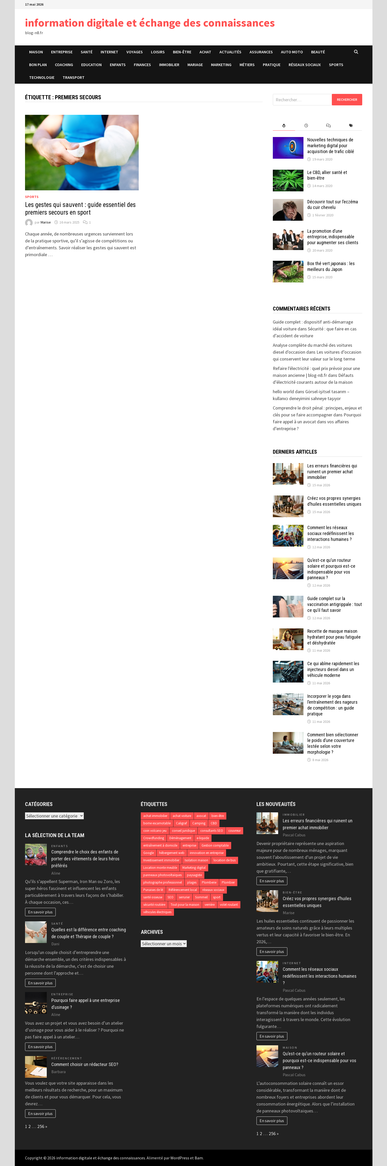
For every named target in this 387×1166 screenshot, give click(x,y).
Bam (199, 1157)
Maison (36, 51)
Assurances (261, 51)
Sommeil (201, 897)
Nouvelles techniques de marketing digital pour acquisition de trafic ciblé (330, 145)
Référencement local (183, 890)
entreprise (189, 845)
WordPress (179, 1157)
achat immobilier (155, 816)
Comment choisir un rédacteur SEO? (84, 1064)
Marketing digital (194, 867)
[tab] (284, 126)
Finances (142, 64)
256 (40, 1126)
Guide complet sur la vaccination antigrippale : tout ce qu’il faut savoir (334, 604)
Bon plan (38, 64)
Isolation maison (196, 860)
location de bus (225, 860)
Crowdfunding (153, 838)
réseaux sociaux (213, 890)
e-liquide (203, 838)
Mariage (195, 64)
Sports (336, 64)
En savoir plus (40, 911)
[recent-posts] (306, 126)
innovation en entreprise (207, 853)
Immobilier (169, 64)
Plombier (228, 882)
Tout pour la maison (185, 904)
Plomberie (209, 882)
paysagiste (194, 875)
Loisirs (158, 51)
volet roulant (229, 904)
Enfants (118, 64)
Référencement (67, 1058)
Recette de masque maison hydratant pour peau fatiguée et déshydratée (334, 637)
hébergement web (171, 853)
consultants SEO (211, 830)
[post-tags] (351, 126)
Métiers (247, 64)
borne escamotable (157, 823)
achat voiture (182, 816)
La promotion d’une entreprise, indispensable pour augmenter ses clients (332, 236)
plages (191, 882)
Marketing (221, 64)
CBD (214, 823)
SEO (170, 897)
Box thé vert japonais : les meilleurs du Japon (331, 266)
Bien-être (182, 51)
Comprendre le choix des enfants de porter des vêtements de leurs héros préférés (85, 858)
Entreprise (62, 51)
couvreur (234, 830)
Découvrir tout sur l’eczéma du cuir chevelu (332, 204)
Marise (46, 222)
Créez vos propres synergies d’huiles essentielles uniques (334, 501)
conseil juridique (183, 830)
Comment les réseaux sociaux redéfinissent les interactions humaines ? (330, 533)
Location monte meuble (160, 867)
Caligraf (181, 823)
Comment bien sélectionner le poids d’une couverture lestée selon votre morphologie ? (332, 743)
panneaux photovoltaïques (162, 875)
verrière (210, 904)
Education (91, 64)
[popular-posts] (284, 126)
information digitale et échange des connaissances (150, 23)
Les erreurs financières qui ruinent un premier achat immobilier (332, 471)
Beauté (318, 51)
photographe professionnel (162, 882)
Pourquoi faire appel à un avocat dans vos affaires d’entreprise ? (317, 421)
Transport (74, 77)
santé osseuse (152, 897)
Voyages (134, 51)
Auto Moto (292, 51)
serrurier (184, 897)
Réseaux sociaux (305, 64)
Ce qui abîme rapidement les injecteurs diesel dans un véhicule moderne (333, 669)
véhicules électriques (157, 912)
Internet (109, 51)
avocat (201, 816)
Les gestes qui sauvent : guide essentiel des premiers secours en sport (80, 208)
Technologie (41, 77)
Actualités (230, 51)
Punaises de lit (153, 890)
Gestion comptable (215, 845)
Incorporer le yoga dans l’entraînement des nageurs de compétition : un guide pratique (332, 704)
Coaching (64, 64)
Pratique (271, 64)
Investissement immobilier (161, 860)
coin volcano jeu (155, 830)
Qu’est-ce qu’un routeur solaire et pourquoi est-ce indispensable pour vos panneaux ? (331, 568)
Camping (198, 823)
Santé (86, 51)
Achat (205, 51)
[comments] (329, 126)
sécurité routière (154, 904)
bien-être (218, 816)
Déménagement (180, 838)
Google (148, 853)
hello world (283, 391)
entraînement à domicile (160, 845)
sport (216, 897)
